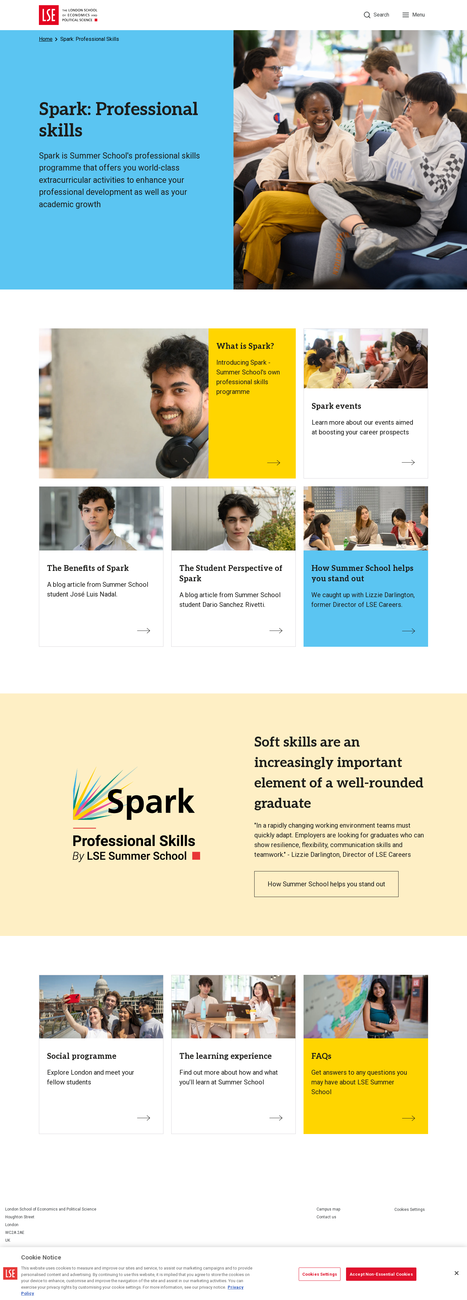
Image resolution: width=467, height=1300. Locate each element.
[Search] (376, 15)
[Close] (456, 1273)
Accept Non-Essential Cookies (381, 1273)
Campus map (328, 1209)
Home (46, 39)
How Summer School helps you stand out (326, 884)
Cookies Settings (409, 1209)
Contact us (326, 1217)
